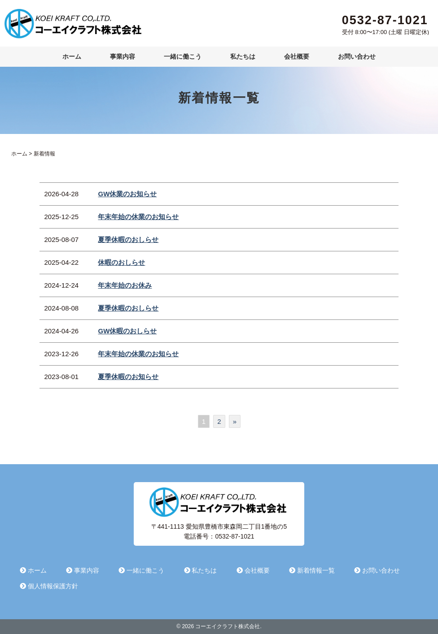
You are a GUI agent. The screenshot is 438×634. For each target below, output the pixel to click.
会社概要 (296, 56)
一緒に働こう (182, 56)
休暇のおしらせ (121, 262)
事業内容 (122, 56)
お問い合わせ (357, 56)
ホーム (71, 56)
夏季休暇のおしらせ (128, 239)
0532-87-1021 (385, 20)
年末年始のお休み (125, 285)
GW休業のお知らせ (127, 194)
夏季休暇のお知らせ (128, 376)
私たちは (242, 56)
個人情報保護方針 (49, 586)
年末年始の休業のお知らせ (138, 216)
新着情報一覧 (312, 570)
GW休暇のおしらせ (127, 331)
